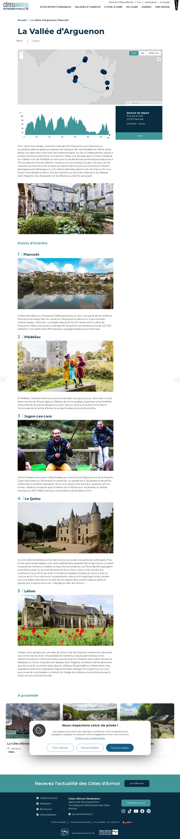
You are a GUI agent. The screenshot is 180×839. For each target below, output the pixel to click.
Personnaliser (90, 747)
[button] (3, 379)
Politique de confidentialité (90, 738)
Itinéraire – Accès (136, 123)
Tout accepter (120, 747)
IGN (142, 53)
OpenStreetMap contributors (151, 103)
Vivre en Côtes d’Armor (121, 2)
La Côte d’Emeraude (22, 743)
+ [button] (21, 53)
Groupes (165, 2)
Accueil (22, 20)
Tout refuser (60, 747)
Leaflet (129, 103)
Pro (139, 2)
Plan (133, 53)
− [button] (21, 57)
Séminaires (151, 2)
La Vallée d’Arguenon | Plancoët (50, 20)
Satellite (154, 53)
